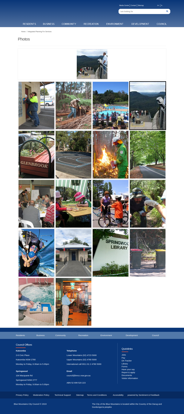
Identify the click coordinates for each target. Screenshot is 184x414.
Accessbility (118, 395)
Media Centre (124, 5)
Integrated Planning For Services (40, 32)
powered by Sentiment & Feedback (143, 395)
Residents (29, 24)
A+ (158, 5)
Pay (123, 358)
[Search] (144, 11)
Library (125, 363)
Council (162, 24)
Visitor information (130, 378)
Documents (127, 375)
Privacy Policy (22, 395)
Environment (114, 24)
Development (140, 24)
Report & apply (128, 372)
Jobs (124, 355)
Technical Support (63, 395)
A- (162, 5)
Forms (125, 366)
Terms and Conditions (97, 395)
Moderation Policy (41, 395)
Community (69, 24)
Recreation (91, 24)
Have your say (128, 369)
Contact (133, 5)
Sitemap (141, 5)
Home (23, 32)
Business (48, 24)
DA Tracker (127, 360)
